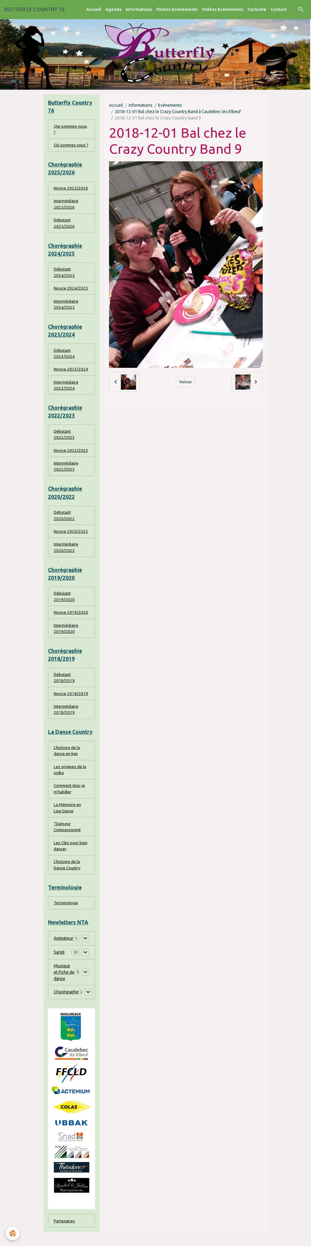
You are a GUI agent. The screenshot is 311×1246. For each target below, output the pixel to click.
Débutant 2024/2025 (64, 274)
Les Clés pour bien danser (71, 857)
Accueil (93, 9)
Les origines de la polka (70, 780)
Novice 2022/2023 (71, 455)
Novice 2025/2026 (71, 189)
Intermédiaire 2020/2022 (66, 554)
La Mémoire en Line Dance (67, 819)
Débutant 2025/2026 (64, 224)
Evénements (170, 105)
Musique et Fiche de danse (64, 986)
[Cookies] (13, 1233)
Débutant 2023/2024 (64, 357)
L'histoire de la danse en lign (67, 760)
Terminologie (66, 916)
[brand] (34, 9)
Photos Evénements (177, 9)
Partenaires (64, 1234)
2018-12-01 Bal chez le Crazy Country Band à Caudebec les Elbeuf (178, 111)
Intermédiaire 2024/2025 (66, 307)
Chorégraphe (66, 1005)
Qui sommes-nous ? (71, 129)
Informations (139, 9)
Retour (185, 381)
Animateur (63, 951)
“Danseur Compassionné (68, 838)
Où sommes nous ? (71, 145)
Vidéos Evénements (222, 9)
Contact (279, 9)
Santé (59, 965)
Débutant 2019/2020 (64, 604)
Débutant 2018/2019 (64, 686)
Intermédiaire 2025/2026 (66, 205)
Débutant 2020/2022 (64, 521)
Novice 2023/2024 (71, 373)
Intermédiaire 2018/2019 (66, 718)
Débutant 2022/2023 (64, 439)
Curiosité (257, 9)
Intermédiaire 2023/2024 (66, 389)
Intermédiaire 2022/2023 (66, 472)
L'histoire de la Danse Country (68, 877)
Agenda (113, 9)
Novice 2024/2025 (71, 291)
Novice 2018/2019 (71, 702)
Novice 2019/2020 (71, 620)
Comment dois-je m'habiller (70, 799)
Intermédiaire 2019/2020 (66, 636)
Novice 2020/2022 (71, 538)
